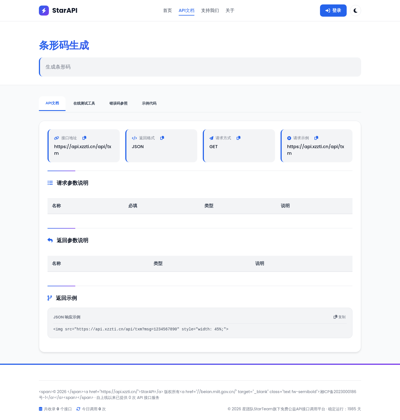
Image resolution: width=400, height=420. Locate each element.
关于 (230, 10)
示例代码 (149, 103)
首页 (167, 10)
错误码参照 (118, 103)
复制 (340, 317)
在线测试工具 (84, 103)
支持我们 (210, 10)
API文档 (186, 10)
